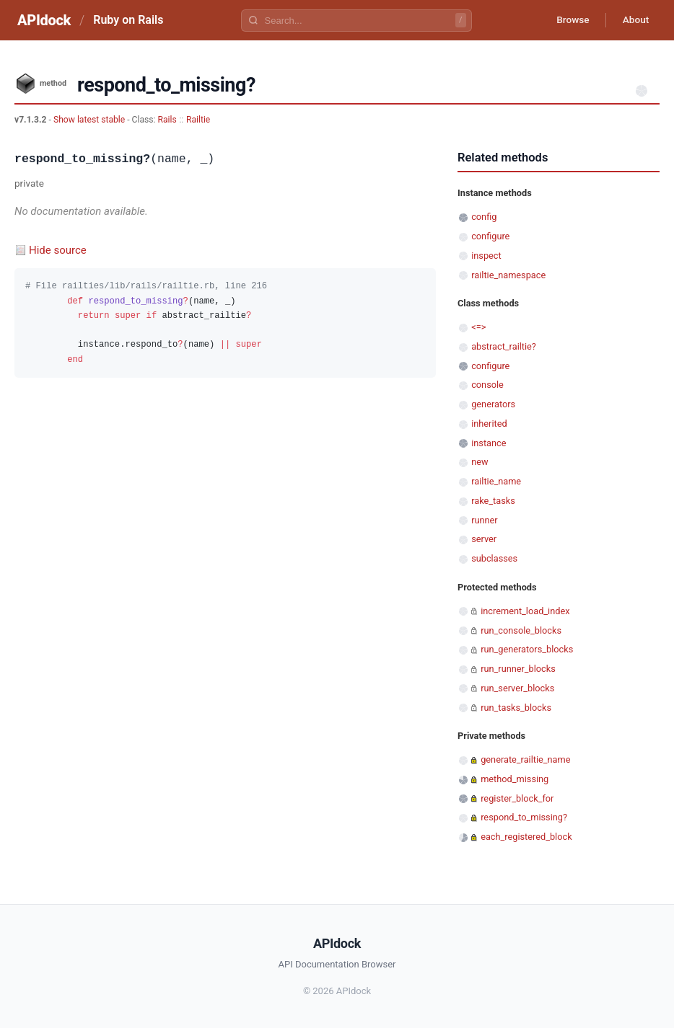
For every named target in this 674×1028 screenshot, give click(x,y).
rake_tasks (493, 500)
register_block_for (517, 798)
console (487, 384)
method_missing (514, 779)
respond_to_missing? (524, 817)
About (634, 20)
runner (484, 520)
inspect (486, 255)
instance (488, 443)
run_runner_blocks (518, 668)
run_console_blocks (521, 630)
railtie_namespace (508, 275)
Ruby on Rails (128, 20)
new (479, 461)
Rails (167, 120)
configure (490, 236)
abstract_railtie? (503, 346)
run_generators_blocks (527, 649)
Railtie (198, 120)
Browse (569, 20)
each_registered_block (526, 836)
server (483, 538)
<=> (478, 327)
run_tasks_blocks (516, 707)
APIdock (44, 20)
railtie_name (496, 481)
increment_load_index (525, 611)
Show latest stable (90, 120)
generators (493, 404)
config (483, 216)
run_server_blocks (517, 688)
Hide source (58, 250)
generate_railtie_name (525, 759)
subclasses (494, 558)
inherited (489, 423)
